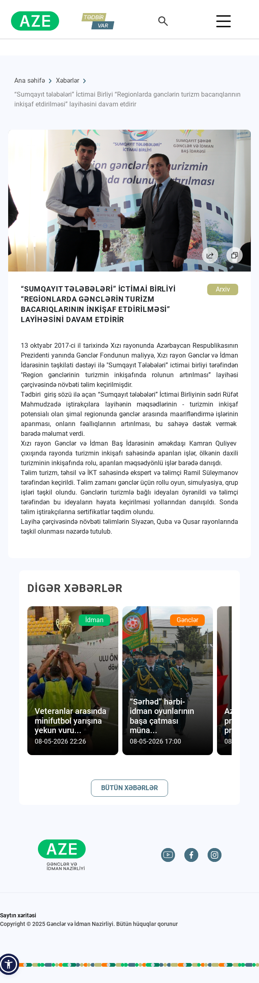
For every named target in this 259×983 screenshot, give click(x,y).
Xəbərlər (67, 80)
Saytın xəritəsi (18, 915)
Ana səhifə (29, 80)
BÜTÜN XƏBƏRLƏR (129, 788)
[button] (8, 964)
